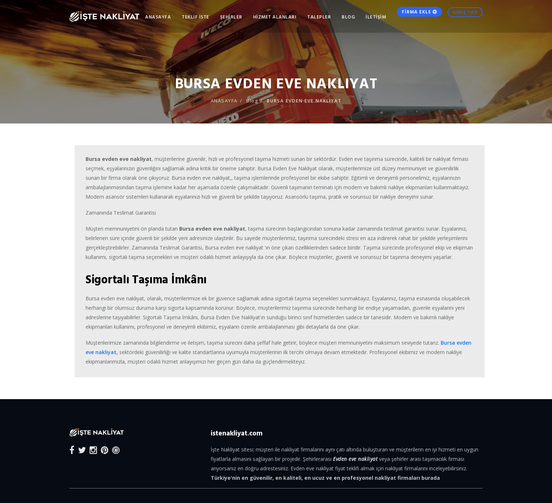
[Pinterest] (104, 450)
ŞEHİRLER (231, 16)
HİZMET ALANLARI (275, 16)
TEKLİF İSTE (195, 16)
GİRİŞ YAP (465, 16)
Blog (348, 16)
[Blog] (116, 450)
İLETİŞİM (376, 16)
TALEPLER (319, 16)
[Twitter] (82, 450)
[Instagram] (93, 450)
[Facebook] (71, 450)
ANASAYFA (158, 16)
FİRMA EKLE (419, 16)
